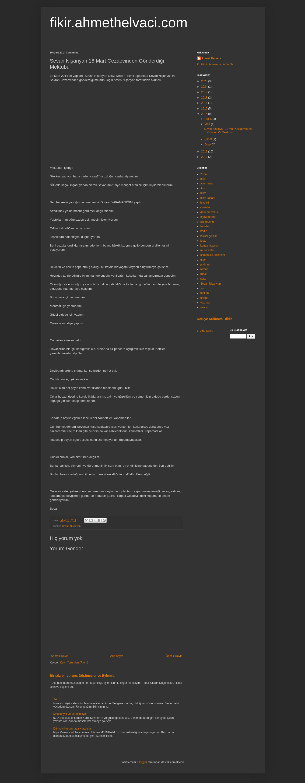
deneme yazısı (209, 212)
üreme (204, 298)
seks (203, 278)
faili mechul (207, 221)
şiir (202, 288)
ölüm (203, 259)
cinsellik (205, 207)
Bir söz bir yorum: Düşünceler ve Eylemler (83, 675)
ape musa (206, 183)
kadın (203, 231)
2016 (204, 103)
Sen (55, 699)
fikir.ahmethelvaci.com (119, 22)
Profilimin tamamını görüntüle (215, 64)
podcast (205, 264)
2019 (204, 92)
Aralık (208, 118)
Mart (207, 124)
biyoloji (204, 202)
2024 (204, 86)
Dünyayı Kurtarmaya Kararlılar (72, 728)
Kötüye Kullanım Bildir (214, 319)
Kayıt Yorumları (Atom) (74, 662)
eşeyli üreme (208, 217)
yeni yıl (204, 307)
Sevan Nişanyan (71, 526)
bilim (203, 193)
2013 (204, 151)
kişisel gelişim (208, 236)
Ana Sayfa (116, 656)
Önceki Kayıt (174, 656)
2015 (204, 108)
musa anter (207, 250)
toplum (204, 293)
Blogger (142, 762)
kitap (203, 240)
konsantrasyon (209, 245)
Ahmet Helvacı (211, 58)
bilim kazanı (207, 198)
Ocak (208, 144)
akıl (202, 178)
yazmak (205, 302)
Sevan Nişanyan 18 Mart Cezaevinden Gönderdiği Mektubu (228, 130)
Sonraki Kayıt (59, 656)
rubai (203, 274)
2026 (204, 81)
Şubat (208, 139)
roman (204, 269)
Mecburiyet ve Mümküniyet (70, 714)
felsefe (204, 226)
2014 (204, 114)
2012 (204, 157)
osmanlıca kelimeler (212, 255)
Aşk (202, 188)
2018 (204, 97)
